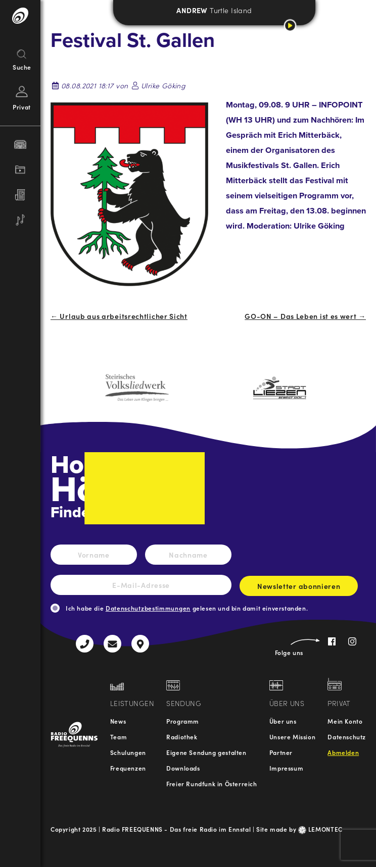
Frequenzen (128, 768)
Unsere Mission (292, 736)
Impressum (286, 768)
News (118, 721)
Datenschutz (346, 736)
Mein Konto (344, 721)
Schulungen (128, 752)
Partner (281, 752)
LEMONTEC (320, 829)
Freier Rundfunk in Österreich (211, 783)
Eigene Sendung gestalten (206, 752)
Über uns (283, 721)
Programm (182, 721)
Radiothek (181, 736)
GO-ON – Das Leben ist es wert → (305, 316)
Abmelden (343, 752)
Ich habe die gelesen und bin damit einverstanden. (187, 608)
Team (118, 736)
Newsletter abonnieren (299, 588)
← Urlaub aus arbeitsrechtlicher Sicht (119, 316)
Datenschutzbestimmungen (148, 608)
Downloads (183, 768)
